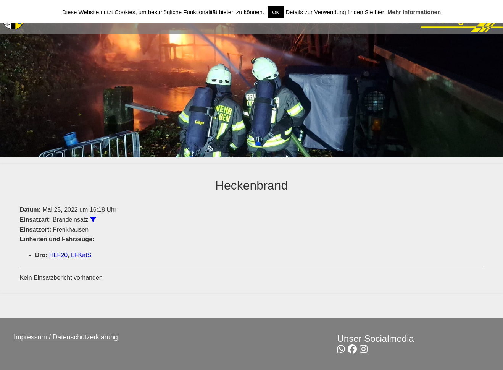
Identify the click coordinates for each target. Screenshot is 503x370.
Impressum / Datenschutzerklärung (66, 337)
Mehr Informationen (414, 12)
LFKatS (81, 255)
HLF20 (58, 255)
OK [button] (275, 12)
